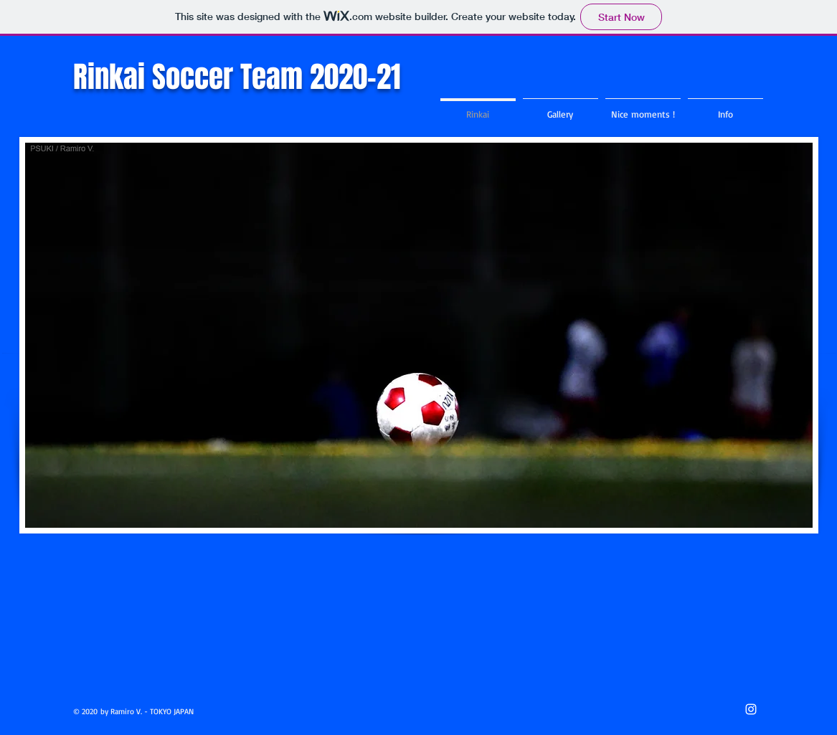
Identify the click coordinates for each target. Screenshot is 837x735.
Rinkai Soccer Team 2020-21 (237, 76)
